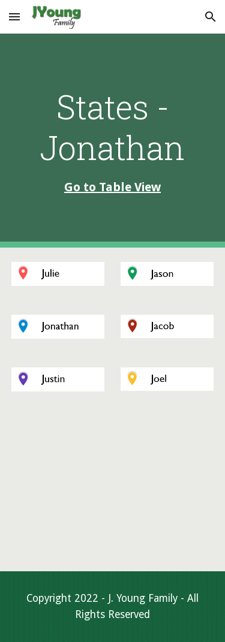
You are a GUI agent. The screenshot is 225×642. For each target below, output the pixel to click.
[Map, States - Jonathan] (112, 488)
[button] (14, 16)
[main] (112, 141)
